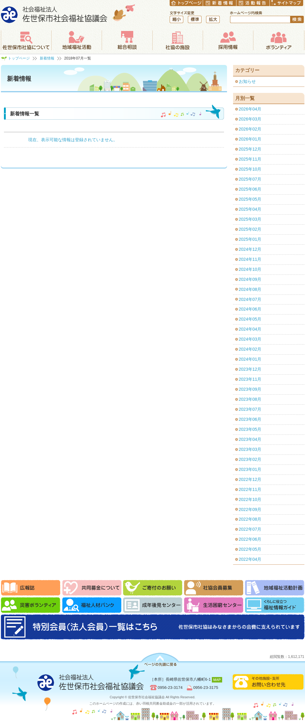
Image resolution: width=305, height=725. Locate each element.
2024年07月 (250, 299)
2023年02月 (250, 459)
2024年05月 (250, 319)
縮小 (176, 19)
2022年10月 (250, 499)
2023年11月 (250, 379)
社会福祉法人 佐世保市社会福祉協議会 (68, 13)
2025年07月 (250, 179)
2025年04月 (250, 209)
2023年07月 (250, 409)
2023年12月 (250, 369)
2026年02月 (250, 129)
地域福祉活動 (76, 40)
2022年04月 (250, 559)
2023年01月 (250, 469)
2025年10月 (250, 169)
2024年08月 (250, 289)
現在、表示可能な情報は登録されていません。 (72, 139)
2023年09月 (250, 389)
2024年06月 (250, 309)
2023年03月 (250, 449)
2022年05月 (250, 549)
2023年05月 (250, 429)
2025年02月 (250, 229)
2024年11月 (250, 259)
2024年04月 (250, 329)
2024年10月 (250, 269)
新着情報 (47, 58)
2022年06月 (250, 539)
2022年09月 (250, 509)
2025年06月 (250, 189)
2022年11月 (250, 489)
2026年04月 (250, 109)
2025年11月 (250, 159)
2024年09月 (250, 279)
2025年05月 (250, 199)
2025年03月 (250, 219)
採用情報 (228, 40)
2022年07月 (250, 529)
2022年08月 (250, 519)
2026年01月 (250, 139)
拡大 (213, 19)
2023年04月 (250, 439)
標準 (195, 19)
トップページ (19, 58)
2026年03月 (250, 119)
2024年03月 (250, 339)
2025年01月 (250, 239)
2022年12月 (250, 479)
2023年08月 (250, 399)
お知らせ (247, 81)
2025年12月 (250, 149)
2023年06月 (250, 419)
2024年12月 (250, 249)
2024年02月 (250, 349)
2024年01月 (250, 359)
